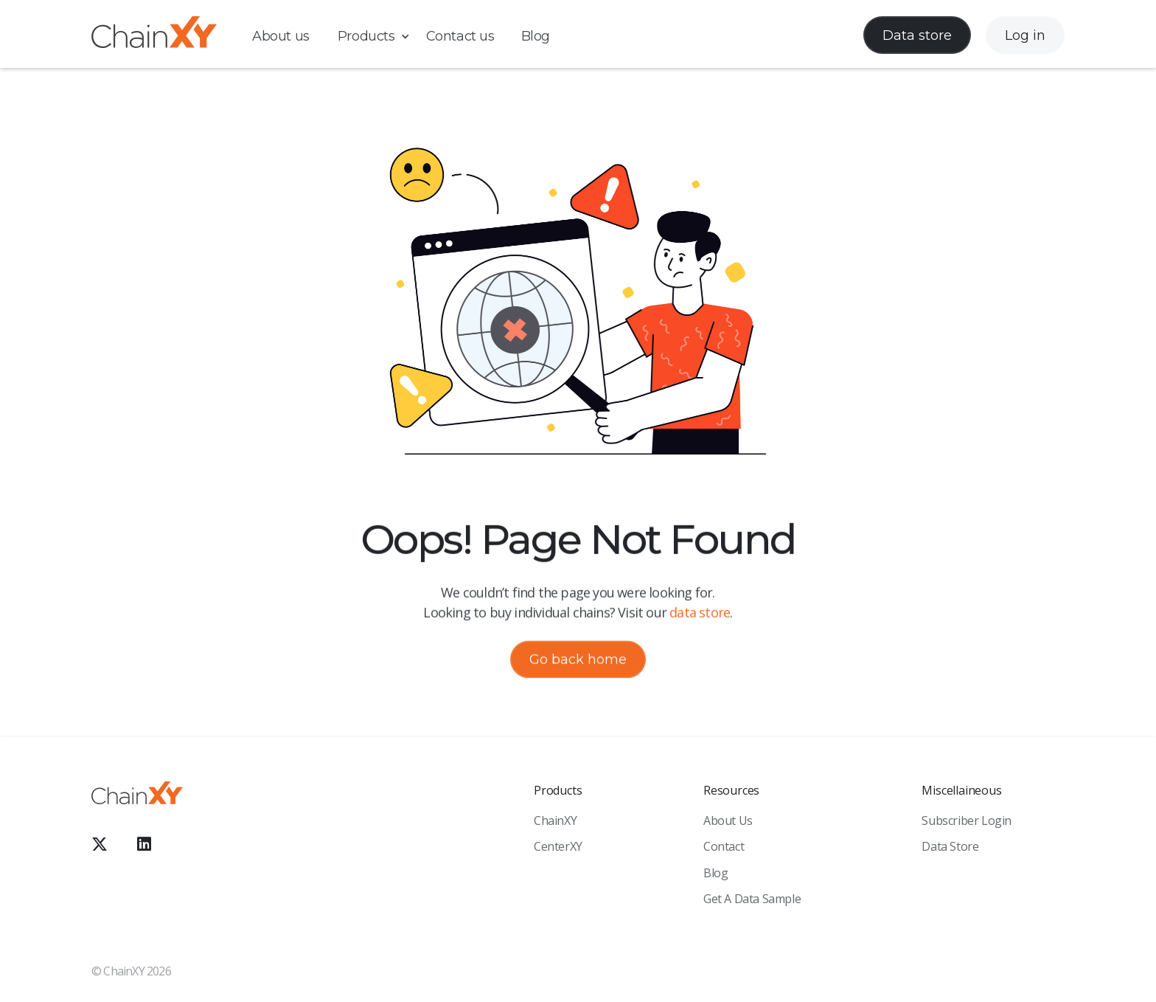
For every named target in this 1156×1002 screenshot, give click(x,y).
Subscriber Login (967, 820)
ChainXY (555, 820)
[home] (154, 35)
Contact (723, 846)
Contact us (460, 36)
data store (699, 613)
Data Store (950, 846)
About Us (728, 820)
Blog (535, 36)
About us (281, 36)
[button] (381, 36)
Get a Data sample (752, 899)
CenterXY (558, 846)
